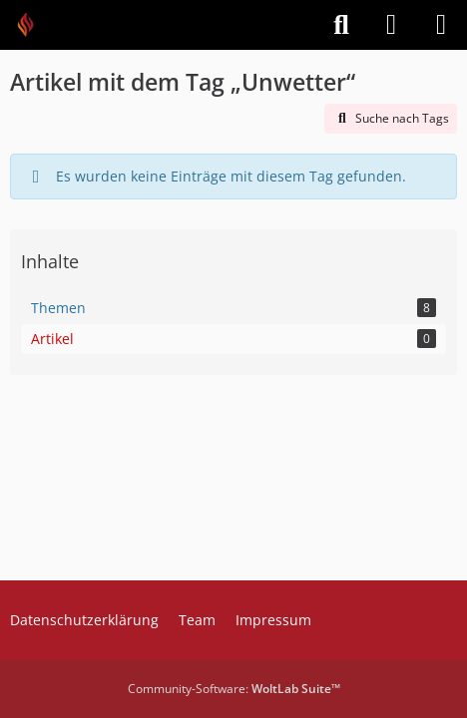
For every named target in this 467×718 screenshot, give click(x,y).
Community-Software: (234, 688)
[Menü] (441, 25)
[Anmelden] (391, 25)
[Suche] (341, 25)
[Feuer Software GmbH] (32, 25)
